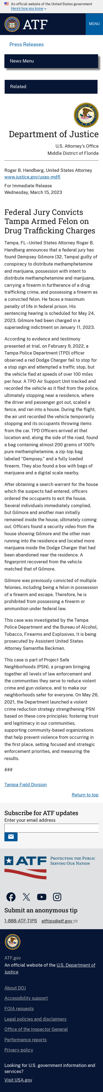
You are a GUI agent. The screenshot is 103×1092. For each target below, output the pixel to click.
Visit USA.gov (18, 1080)
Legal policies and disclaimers (35, 1019)
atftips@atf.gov (57, 921)
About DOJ (15, 988)
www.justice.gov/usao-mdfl (32, 177)
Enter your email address (29, 820)
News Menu (22, 61)
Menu (94, 24)
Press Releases (26, 44)
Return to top (85, 795)
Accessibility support (26, 998)
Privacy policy (18, 1050)
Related (18, 86)
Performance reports (25, 1039)
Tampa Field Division (25, 784)
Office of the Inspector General (36, 1029)
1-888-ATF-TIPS (20, 920)
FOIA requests (19, 1008)
